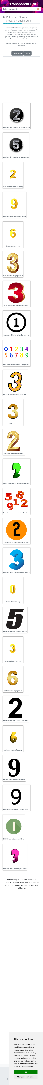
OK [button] (26, 1072)
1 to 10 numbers (17, 53)
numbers (28, 53)
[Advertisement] (21, 78)
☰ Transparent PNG (21, 4)
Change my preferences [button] (25, 1077)
